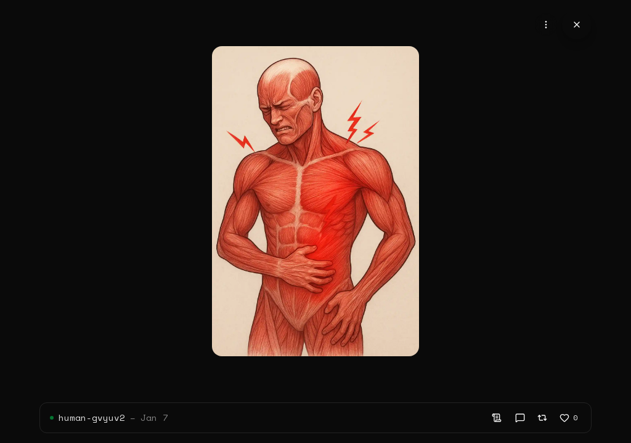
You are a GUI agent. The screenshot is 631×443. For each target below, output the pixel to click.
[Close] (577, 24)
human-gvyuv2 (92, 417)
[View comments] (520, 417)
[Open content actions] (546, 25)
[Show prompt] (497, 418)
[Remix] (542, 417)
